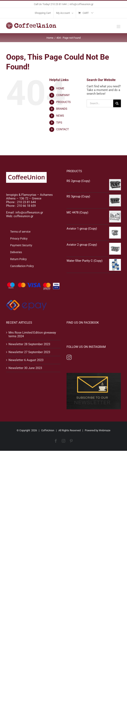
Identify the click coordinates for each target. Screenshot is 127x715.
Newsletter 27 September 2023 (29, 352)
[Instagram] (69, 357)
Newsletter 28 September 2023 (29, 344)
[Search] (117, 103)
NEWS (60, 115)
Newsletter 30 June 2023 (25, 368)
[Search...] (100, 103)
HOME (60, 88)
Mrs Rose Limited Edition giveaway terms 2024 (32, 334)
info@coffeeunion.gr (81, 4)
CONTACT (62, 129)
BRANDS (61, 108)
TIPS (59, 122)
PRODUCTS (63, 102)
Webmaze (104, 430)
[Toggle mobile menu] (119, 26)
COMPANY (63, 95)
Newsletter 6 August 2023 (26, 360)
